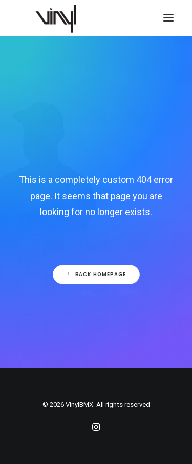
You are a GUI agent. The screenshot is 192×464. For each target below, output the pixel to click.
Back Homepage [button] (96, 274)
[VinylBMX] (58, 18)
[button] (168, 18)
